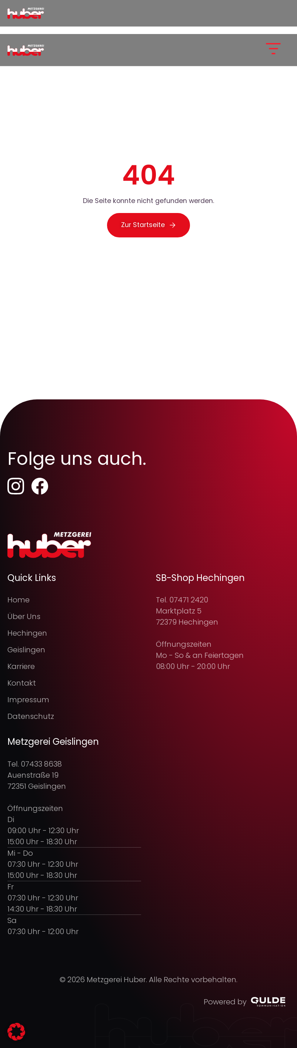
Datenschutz (30, 716)
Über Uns (23, 616)
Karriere (21, 666)
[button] (273, 50)
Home (18, 600)
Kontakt (21, 683)
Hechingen (27, 633)
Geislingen (26, 650)
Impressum (28, 699)
